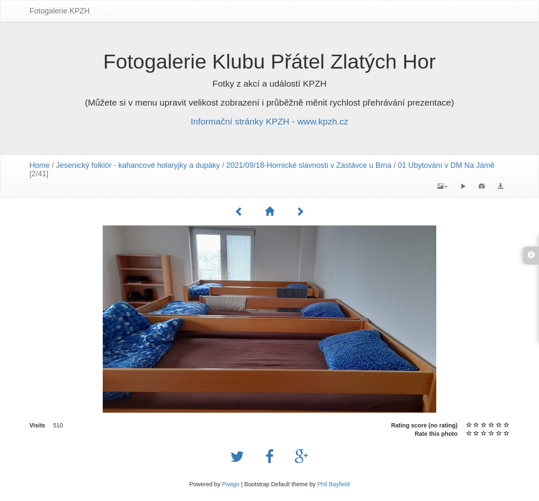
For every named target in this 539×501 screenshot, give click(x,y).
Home (39, 165)
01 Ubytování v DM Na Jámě (446, 165)
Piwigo (230, 484)
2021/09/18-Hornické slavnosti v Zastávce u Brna (308, 165)
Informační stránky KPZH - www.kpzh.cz (270, 121)
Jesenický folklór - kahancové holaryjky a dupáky (138, 165)
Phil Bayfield (333, 484)
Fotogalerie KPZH (59, 11)
